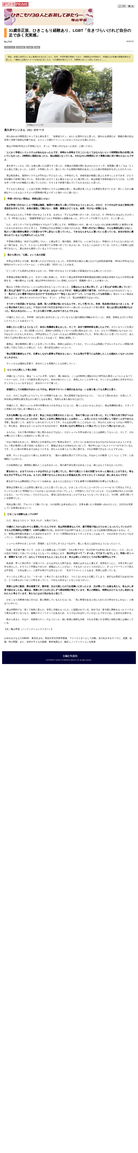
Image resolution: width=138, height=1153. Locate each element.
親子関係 (20, 47)
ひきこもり (10, 47)
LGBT (30, 47)
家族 (37, 47)
